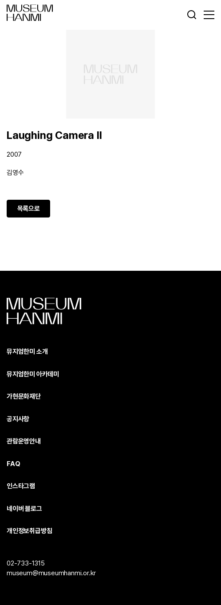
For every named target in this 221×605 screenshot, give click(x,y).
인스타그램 (21, 486)
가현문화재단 (24, 396)
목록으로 (28, 209)
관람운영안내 (24, 441)
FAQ (13, 464)
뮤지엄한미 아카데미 (33, 374)
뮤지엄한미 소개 (27, 352)
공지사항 (18, 419)
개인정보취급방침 (29, 531)
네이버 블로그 (24, 509)
